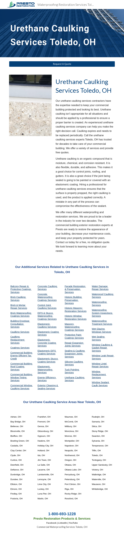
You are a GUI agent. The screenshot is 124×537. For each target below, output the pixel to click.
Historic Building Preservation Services (73, 300)
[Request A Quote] (62, 64)
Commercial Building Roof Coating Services (21, 366)
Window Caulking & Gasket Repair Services (102, 348)
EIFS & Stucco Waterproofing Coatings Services (47, 316)
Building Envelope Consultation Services (20, 324)
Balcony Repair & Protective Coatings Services (20, 289)
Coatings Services (19, 347)
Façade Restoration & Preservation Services (75, 289)
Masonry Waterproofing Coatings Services (74, 327)
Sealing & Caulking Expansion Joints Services (75, 354)
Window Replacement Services (99, 374)
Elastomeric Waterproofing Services (45, 369)
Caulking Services (19, 332)
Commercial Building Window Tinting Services (21, 377)
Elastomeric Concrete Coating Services (47, 343)
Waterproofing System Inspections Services (102, 313)
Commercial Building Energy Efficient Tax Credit (21, 355)
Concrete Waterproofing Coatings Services (47, 297)
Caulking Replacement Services (17, 339)
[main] (62, 33)
